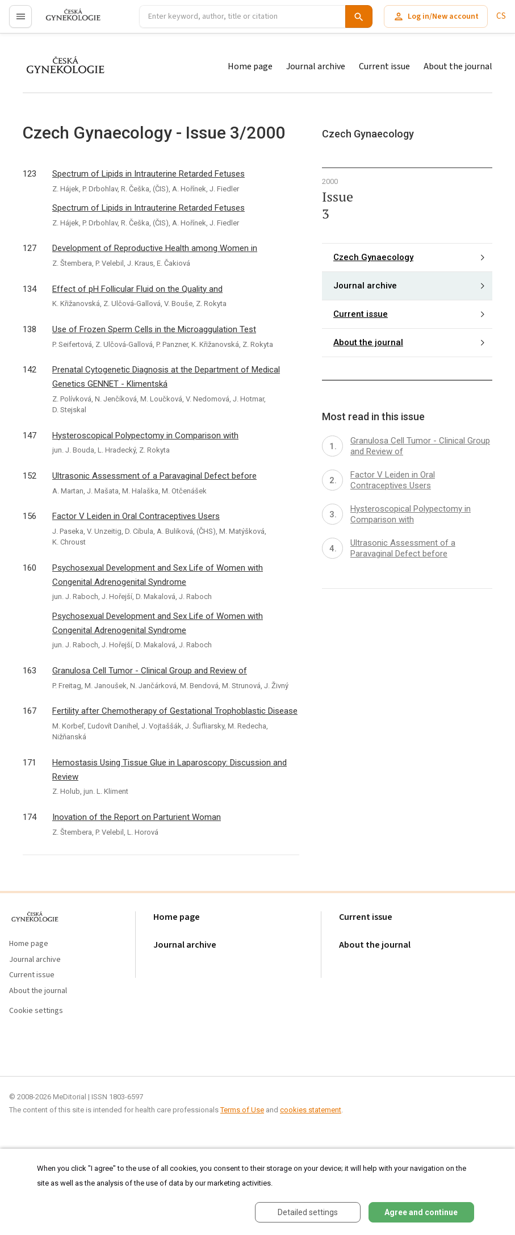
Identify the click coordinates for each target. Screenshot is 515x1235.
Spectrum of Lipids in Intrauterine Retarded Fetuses (148, 174)
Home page (250, 66)
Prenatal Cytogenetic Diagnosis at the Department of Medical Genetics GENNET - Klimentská (166, 377)
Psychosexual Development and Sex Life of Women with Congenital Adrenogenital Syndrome (157, 575)
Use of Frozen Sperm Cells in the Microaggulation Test (154, 329)
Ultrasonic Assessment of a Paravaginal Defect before (154, 476)
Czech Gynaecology (373, 257)
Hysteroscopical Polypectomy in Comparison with (145, 435)
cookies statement (310, 1110)
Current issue (384, 66)
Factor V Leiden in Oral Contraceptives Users (136, 516)
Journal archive (315, 66)
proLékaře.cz (66, 21)
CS (501, 16)
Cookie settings (36, 1011)
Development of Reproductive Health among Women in (154, 248)
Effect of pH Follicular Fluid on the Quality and (137, 289)
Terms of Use (242, 1110)
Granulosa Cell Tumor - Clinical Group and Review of (149, 670)
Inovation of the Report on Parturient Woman (136, 817)
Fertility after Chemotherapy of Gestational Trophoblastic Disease (175, 711)
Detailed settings (308, 1212)
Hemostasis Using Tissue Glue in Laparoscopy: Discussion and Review (169, 769)
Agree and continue (421, 1212)
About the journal (458, 66)
